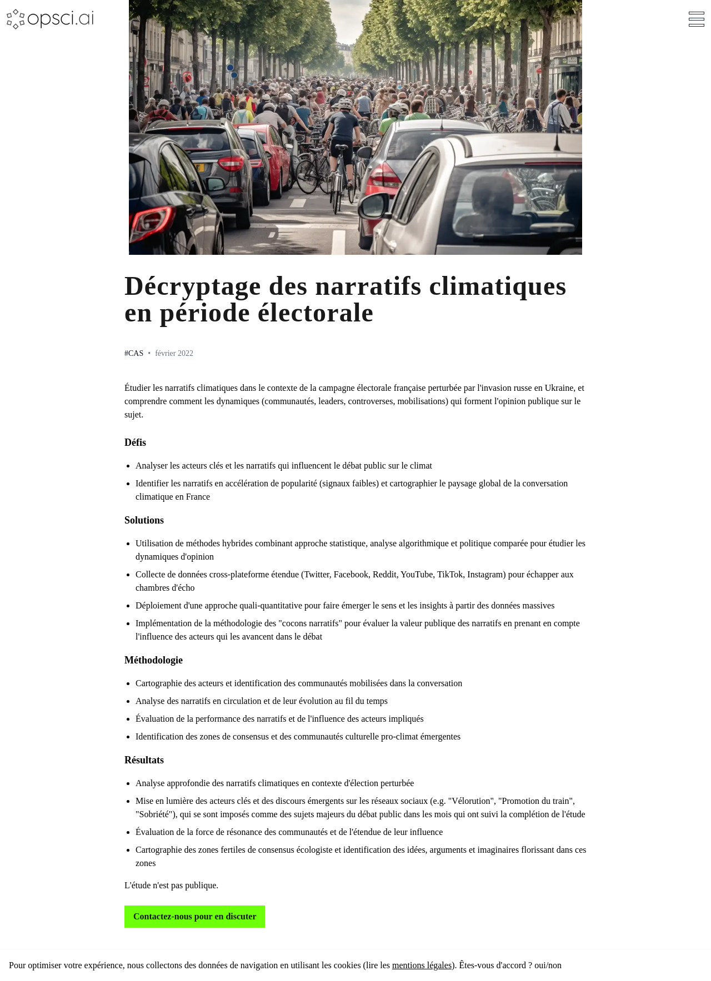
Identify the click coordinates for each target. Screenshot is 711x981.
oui (539, 965)
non (555, 965)
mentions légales (422, 965)
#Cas (133, 353)
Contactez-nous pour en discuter (194, 916)
